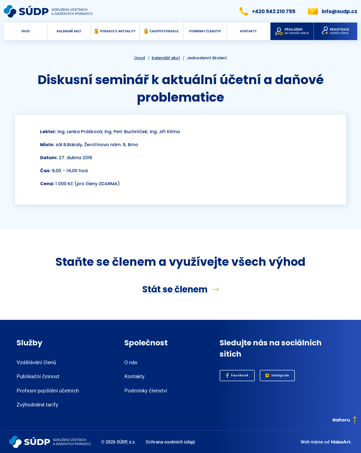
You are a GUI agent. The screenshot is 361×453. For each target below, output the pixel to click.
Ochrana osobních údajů (170, 441)
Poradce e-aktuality (115, 31)
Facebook (237, 375)
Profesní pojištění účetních (48, 391)
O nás (130, 362)
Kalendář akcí (69, 31)
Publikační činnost (38, 376)
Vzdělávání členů (36, 362)
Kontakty (248, 31)
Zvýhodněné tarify (37, 405)
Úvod (25, 31)
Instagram (277, 375)
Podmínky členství (205, 31)
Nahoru (344, 419)
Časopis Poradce (161, 31)
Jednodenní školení (207, 58)
